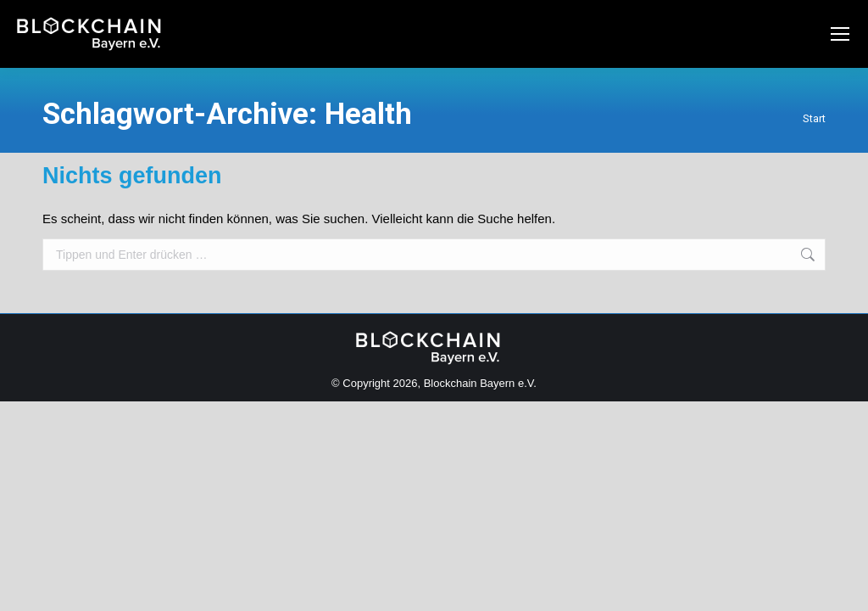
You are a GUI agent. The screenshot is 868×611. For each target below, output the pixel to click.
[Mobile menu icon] (840, 34)
